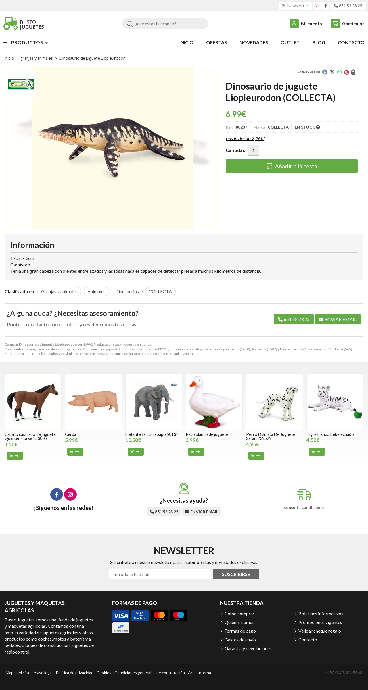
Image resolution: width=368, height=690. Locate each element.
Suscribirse (236, 574)
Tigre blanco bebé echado (330, 434)
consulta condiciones (304, 507)
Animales (259, 349)
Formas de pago (240, 630)
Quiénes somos (239, 622)
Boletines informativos (320, 613)
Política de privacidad (74, 672)
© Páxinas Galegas (344, 673)
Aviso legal (43, 672)
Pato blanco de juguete (207, 434)
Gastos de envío (240, 639)
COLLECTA (334, 349)
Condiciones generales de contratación (149, 672)
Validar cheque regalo (319, 630)
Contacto (307, 639)
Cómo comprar (239, 613)
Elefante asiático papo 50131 (151, 434)
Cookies (104, 672)
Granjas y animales (224, 349)
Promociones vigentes (320, 622)
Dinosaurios (289, 349)
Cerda (70, 434)
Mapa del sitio (18, 672)
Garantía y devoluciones (248, 648)
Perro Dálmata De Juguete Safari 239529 (270, 436)
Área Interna (199, 672)
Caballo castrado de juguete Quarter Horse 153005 (30, 436)
